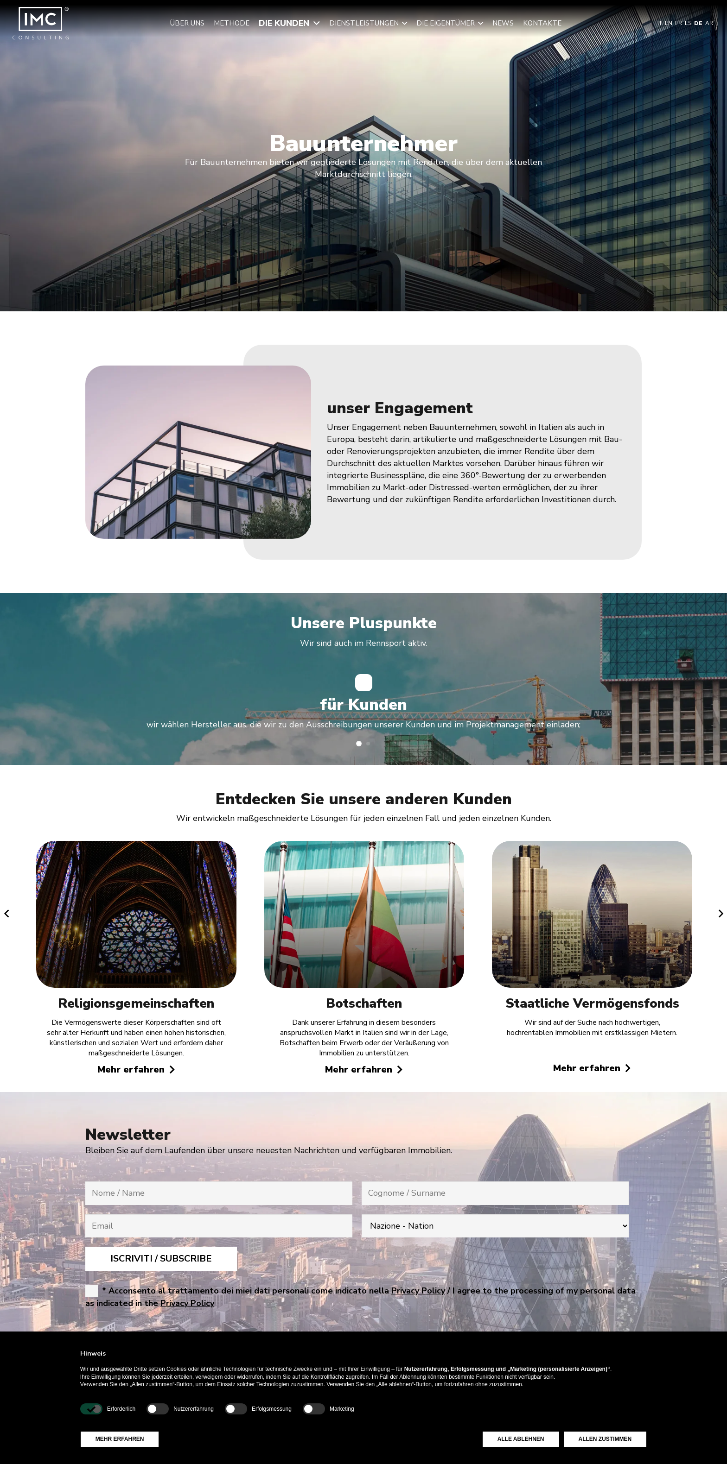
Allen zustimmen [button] (605, 1439)
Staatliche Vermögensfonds (592, 1003)
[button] (314, 23)
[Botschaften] (364, 846)
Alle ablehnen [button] (520, 1439)
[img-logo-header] (41, 23)
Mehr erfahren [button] (120, 1439)
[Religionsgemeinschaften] (136, 846)
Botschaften (364, 1003)
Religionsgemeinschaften (136, 1003)
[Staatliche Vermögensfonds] (592, 846)
